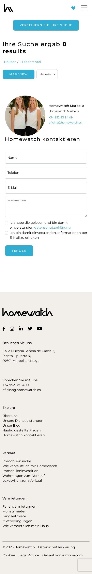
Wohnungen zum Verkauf (23, 476)
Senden (19, 250)
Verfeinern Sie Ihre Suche (46, 25)
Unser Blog (11, 425)
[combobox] (47, 74)
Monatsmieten (14, 511)
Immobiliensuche (16, 461)
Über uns (9, 416)
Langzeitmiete (14, 516)
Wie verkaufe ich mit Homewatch (29, 466)
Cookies (8, 555)
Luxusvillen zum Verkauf (22, 480)
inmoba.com (72, 555)
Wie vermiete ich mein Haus (25, 526)
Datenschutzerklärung (56, 547)
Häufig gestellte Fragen (21, 430)
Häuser (10, 62)
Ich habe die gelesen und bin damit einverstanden (40, 225)
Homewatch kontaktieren (23, 435)
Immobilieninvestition (20, 471)
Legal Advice (29, 555)
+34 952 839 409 (15, 385)
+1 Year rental (30, 62)
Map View (18, 74)
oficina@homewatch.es (21, 390)
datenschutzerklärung (52, 227)
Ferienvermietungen (19, 506)
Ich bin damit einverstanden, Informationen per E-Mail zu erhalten (48, 235)
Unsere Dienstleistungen (22, 421)
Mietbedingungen (17, 521)
